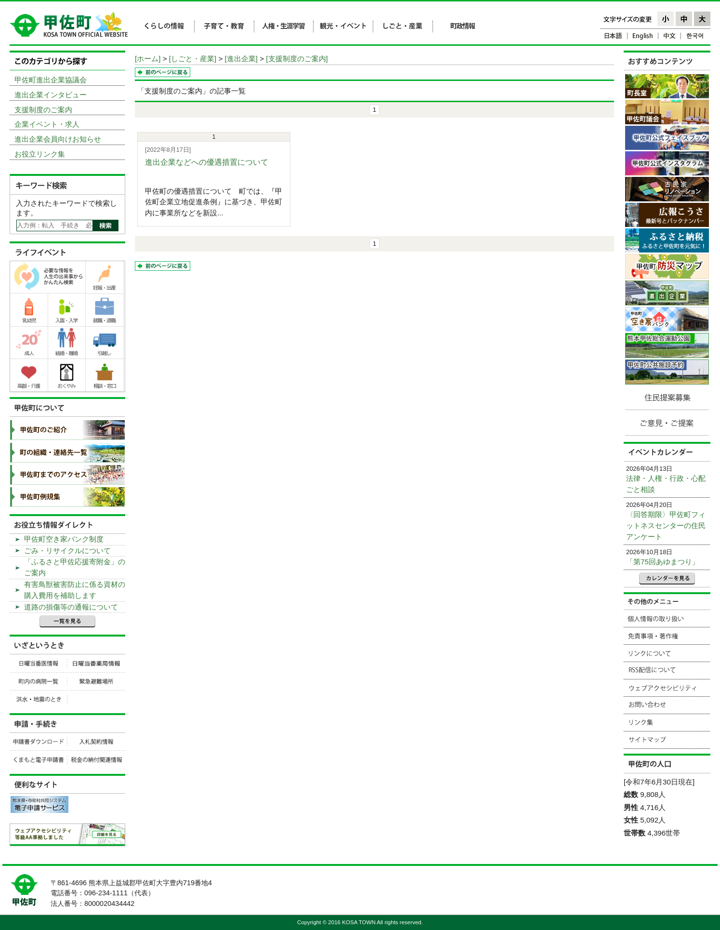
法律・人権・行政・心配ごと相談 (666, 483)
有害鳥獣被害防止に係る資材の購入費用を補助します (74, 589)
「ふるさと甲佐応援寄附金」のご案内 (74, 567)
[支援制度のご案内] (296, 58)
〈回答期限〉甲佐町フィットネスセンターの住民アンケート (666, 525)
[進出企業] (241, 58)
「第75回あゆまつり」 (662, 562)
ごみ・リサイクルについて (67, 550)
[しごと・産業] (192, 58)
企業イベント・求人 (46, 124)
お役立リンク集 (39, 154)
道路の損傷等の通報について (71, 607)
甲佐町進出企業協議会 (50, 80)
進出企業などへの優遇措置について (206, 162)
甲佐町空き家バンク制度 (64, 539)
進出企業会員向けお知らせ (57, 139)
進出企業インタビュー (50, 95)
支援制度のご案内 (43, 110)
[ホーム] (147, 58)
